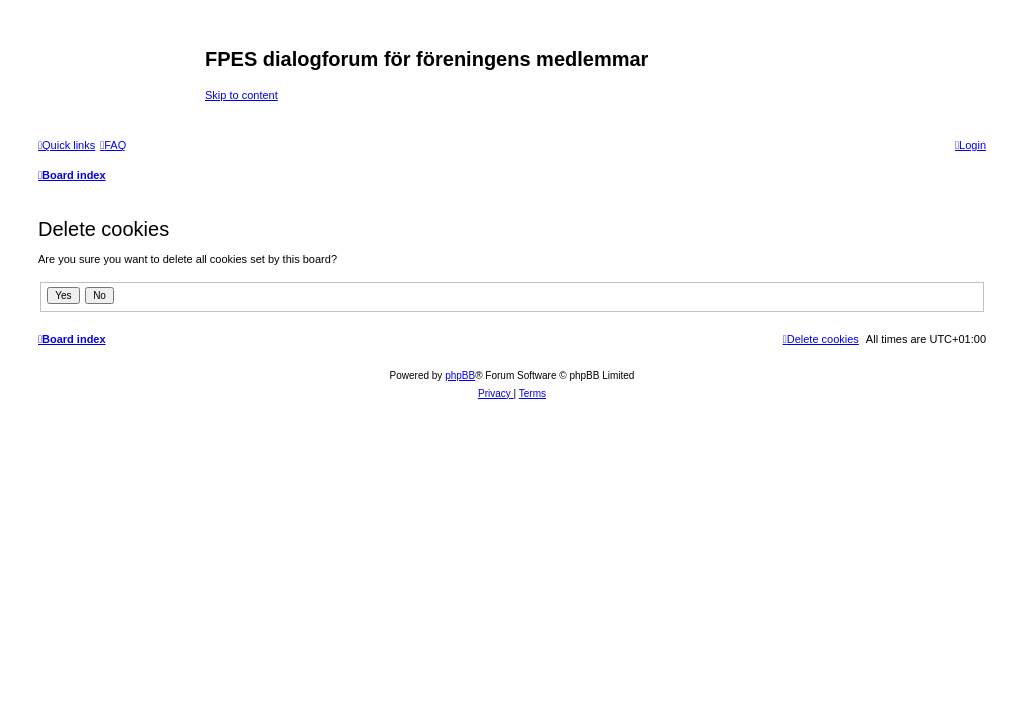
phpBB (460, 375)
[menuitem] (113, 145)
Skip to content (241, 95)
